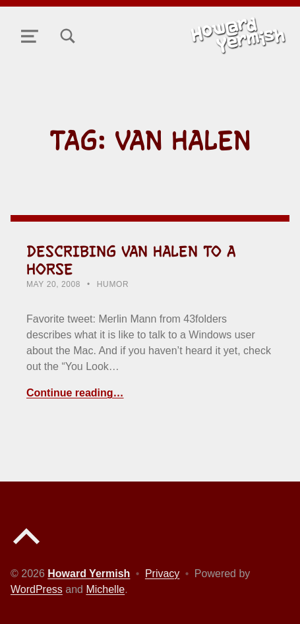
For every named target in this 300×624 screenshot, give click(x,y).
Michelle (105, 589)
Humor (113, 284)
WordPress (37, 589)
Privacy (162, 573)
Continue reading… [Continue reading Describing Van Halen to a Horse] (75, 392)
